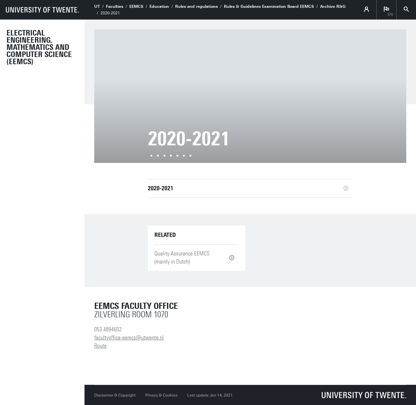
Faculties (114, 6)
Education (159, 6)
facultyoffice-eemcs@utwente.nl (129, 337)
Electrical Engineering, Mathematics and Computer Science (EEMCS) (39, 47)
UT (97, 6)
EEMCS (136, 6)
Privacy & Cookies (161, 395)
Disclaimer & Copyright (115, 395)
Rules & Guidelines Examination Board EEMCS (269, 6)
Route (100, 345)
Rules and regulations (196, 6)
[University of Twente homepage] (42, 10)
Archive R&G (332, 6)
